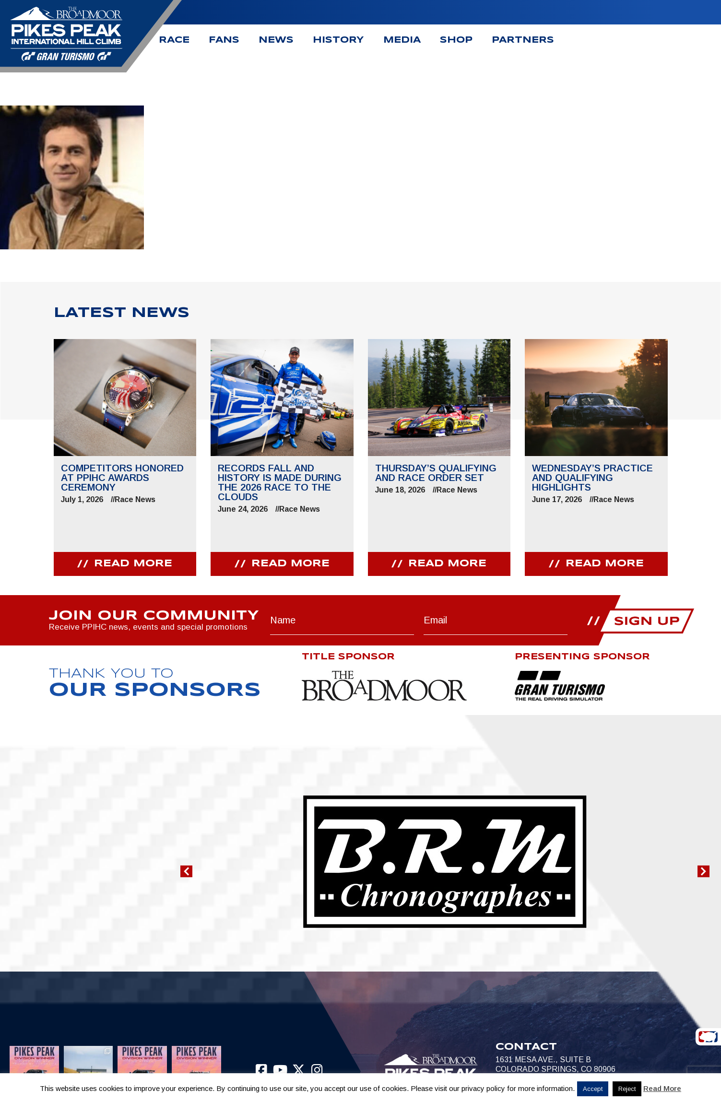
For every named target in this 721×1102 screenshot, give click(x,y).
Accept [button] (593, 1088)
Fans (224, 40)
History (338, 40)
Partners (523, 40)
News (276, 40)
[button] (186, 871)
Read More (662, 1088)
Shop (456, 40)
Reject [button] (627, 1088)
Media (402, 40)
